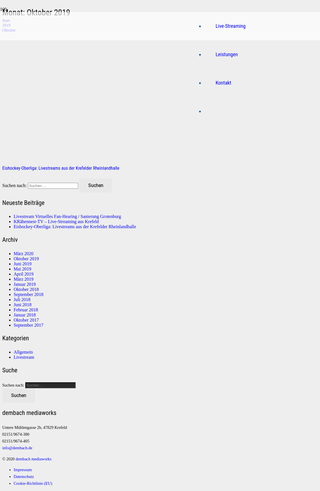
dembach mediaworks (33, 459)
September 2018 (28, 294)
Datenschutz (24, 476)
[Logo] (96, 97)
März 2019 (24, 279)
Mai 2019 (22, 269)
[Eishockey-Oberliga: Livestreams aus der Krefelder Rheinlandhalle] (116, 158)
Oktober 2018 (26, 289)
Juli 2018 (22, 299)
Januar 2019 (25, 284)
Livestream (24, 357)
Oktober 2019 (26, 258)
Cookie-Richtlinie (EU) (33, 483)
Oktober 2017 (26, 320)
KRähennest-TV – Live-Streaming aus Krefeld (56, 221)
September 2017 (28, 325)
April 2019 (24, 274)
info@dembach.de (17, 448)
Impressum (23, 469)
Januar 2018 (25, 314)
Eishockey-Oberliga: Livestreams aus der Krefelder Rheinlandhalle (60, 168)
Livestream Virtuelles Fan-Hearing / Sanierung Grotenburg (67, 216)
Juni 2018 (23, 304)
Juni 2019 (23, 263)
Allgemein (23, 352)
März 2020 (24, 253)
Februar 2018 (26, 309)
